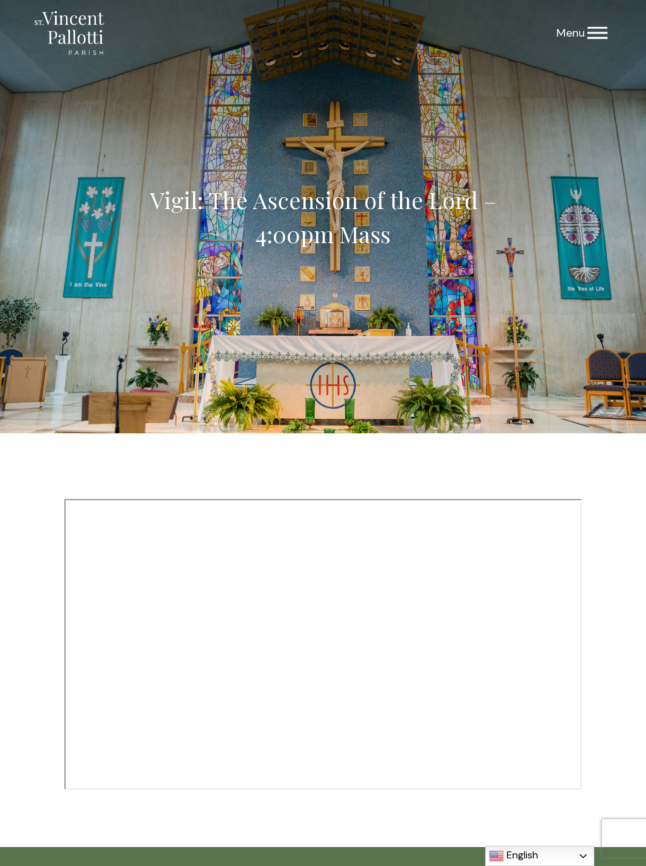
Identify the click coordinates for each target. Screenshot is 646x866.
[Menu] (597, 33)
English (513, 855)
